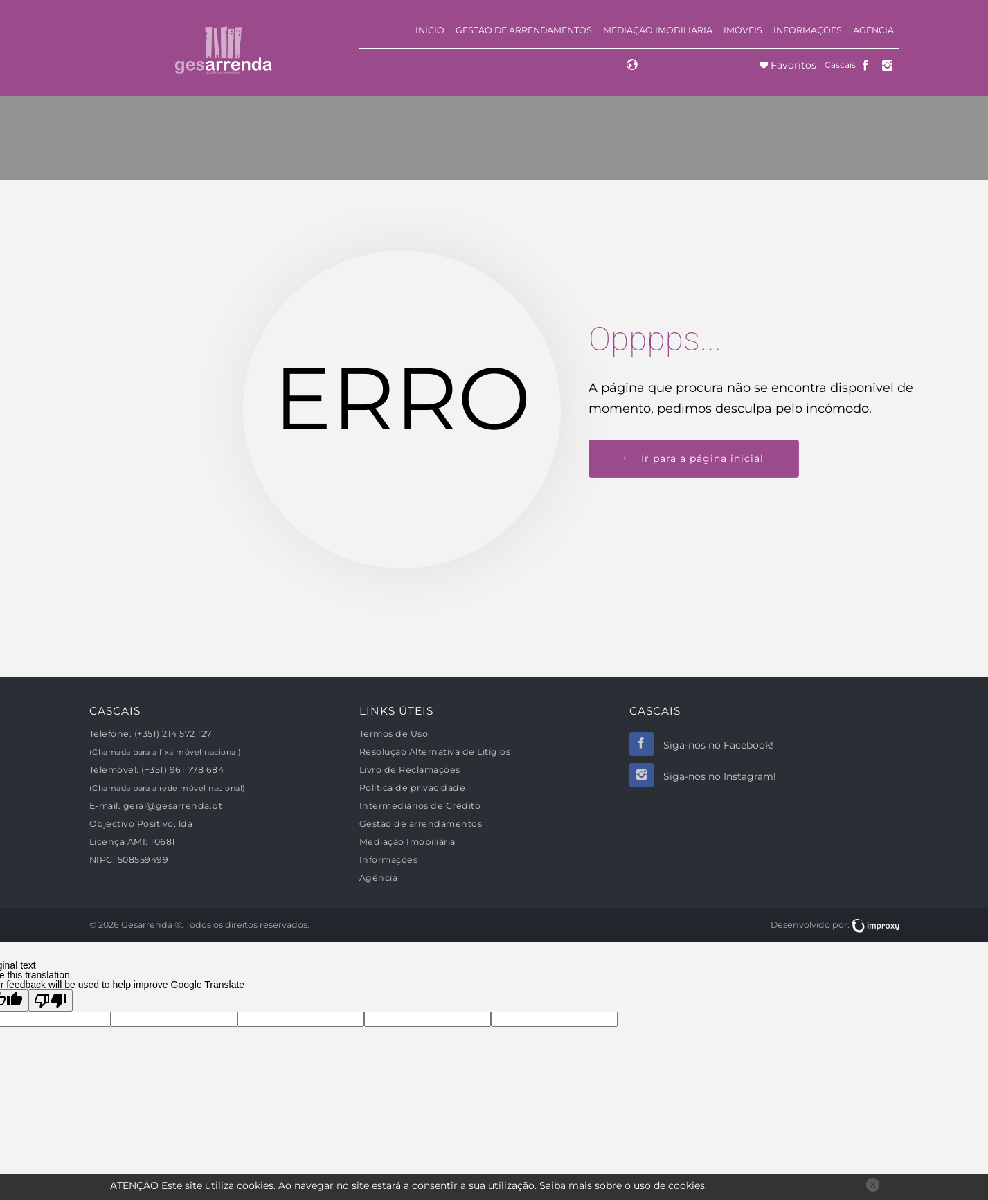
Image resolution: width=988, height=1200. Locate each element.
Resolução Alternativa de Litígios (435, 751)
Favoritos (792, 65)
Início (429, 30)
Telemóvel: (114, 769)
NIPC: (102, 859)
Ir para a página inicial (694, 458)
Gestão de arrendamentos (524, 30)
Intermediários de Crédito (420, 805)
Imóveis (743, 30)
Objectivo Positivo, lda (141, 823)
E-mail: (105, 805)
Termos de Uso (394, 733)
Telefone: (110, 733)
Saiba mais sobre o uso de (622, 1185)
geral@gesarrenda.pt (173, 805)
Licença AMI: (118, 841)
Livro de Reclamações (409, 769)
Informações (807, 30)
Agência (873, 30)
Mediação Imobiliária (657, 30)
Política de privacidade (412, 787)
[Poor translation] (50, 1000)
